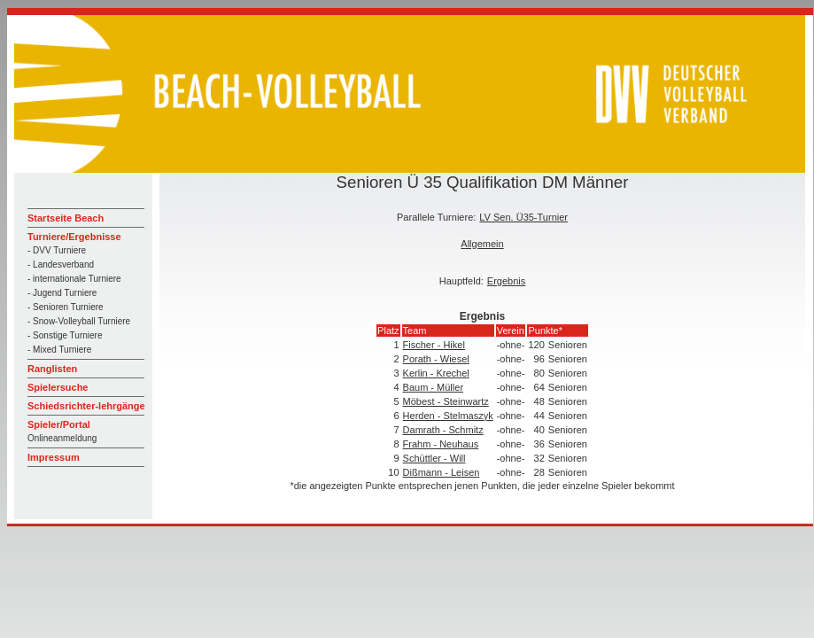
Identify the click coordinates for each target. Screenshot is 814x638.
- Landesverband (60, 264)
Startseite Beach (65, 218)
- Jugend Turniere (62, 293)
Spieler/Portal (58, 424)
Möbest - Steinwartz (446, 401)
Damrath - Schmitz (443, 429)
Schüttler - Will (434, 458)
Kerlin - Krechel (436, 373)
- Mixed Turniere (59, 349)
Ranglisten (52, 368)
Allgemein (482, 243)
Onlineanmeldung (62, 438)
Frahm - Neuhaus (441, 444)
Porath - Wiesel (436, 359)
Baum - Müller (433, 387)
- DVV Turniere (56, 250)
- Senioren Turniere (65, 307)
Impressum (53, 457)
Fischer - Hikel (434, 344)
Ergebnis (506, 281)
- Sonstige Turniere (65, 335)
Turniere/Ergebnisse (74, 236)
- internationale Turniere (74, 279)
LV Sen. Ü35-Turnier (523, 217)
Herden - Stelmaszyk (448, 415)
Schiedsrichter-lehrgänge (86, 406)
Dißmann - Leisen (441, 472)
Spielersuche (57, 387)
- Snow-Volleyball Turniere (78, 321)
